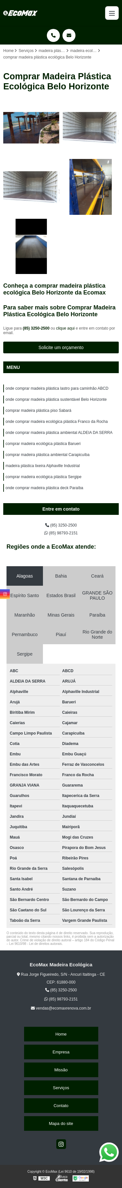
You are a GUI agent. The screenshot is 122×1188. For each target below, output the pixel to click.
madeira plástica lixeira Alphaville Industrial (43, 465)
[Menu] (112, 13)
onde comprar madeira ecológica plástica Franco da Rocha (57, 421)
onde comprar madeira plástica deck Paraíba (44, 488)
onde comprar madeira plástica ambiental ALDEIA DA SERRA (59, 432)
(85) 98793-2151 (61, 533)
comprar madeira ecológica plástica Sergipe (43, 477)
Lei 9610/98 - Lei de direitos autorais (35, 944)
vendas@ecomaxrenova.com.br (61, 1008)
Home (61, 1034)
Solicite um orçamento (61, 347)
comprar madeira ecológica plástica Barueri (43, 443)
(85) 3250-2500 (36, 328)
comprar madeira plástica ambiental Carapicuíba (47, 454)
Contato (61, 1105)
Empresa (60, 1052)
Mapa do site (61, 1123)
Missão (61, 1069)
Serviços (61, 1087)
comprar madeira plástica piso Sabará (38, 410)
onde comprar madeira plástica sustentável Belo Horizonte (56, 399)
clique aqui (65, 328)
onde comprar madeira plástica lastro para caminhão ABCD (57, 388)
